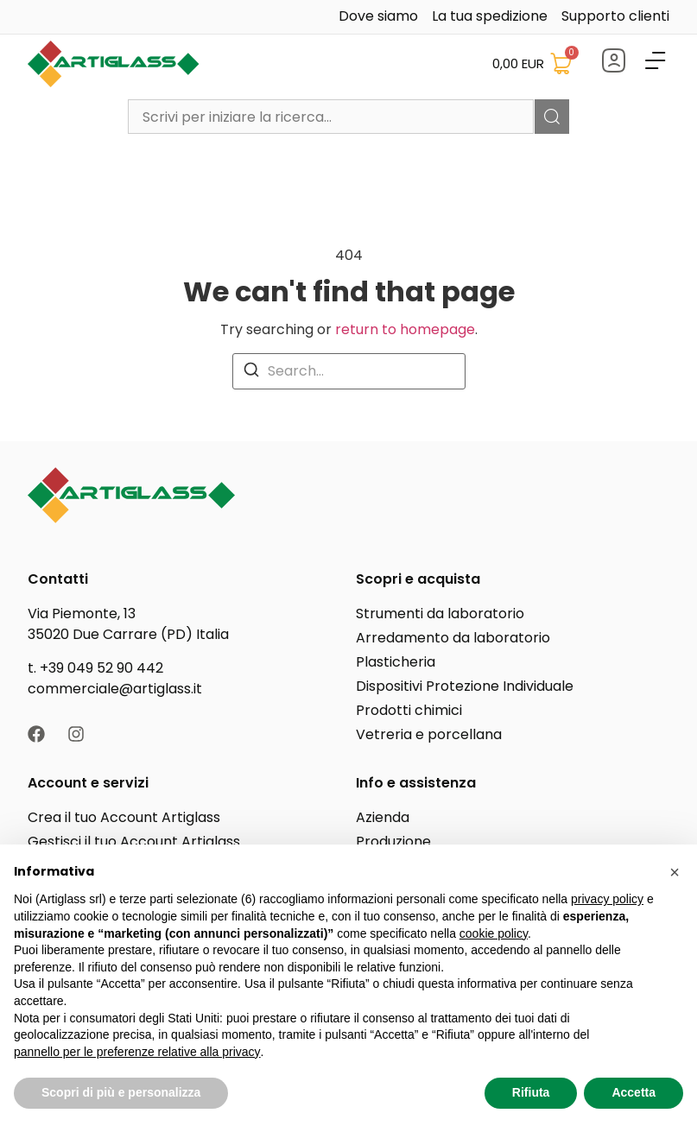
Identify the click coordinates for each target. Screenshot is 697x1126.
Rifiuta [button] (531, 1092)
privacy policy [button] (607, 899)
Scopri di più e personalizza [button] (120, 1092)
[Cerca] (552, 116)
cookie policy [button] (493, 933)
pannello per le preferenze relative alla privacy (137, 1052)
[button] (674, 872)
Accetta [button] (633, 1092)
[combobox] (331, 116)
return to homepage (405, 329)
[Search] (251, 369)
